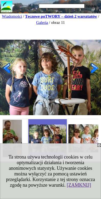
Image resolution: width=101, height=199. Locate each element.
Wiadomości (12, 16)
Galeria (42, 22)
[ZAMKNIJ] (79, 185)
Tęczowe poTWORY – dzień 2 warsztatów (61, 16)
